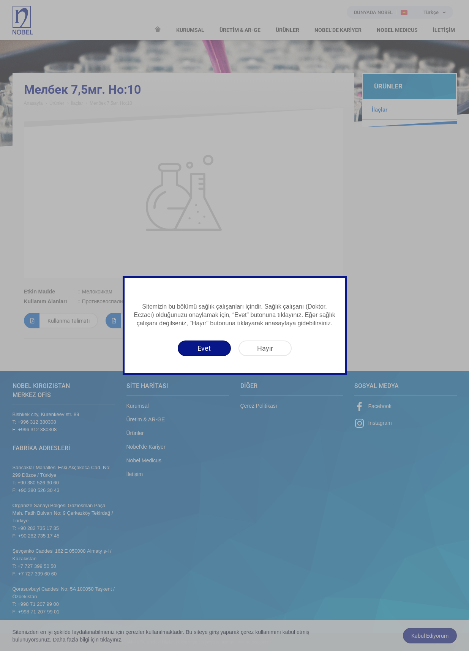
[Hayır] (265, 348)
